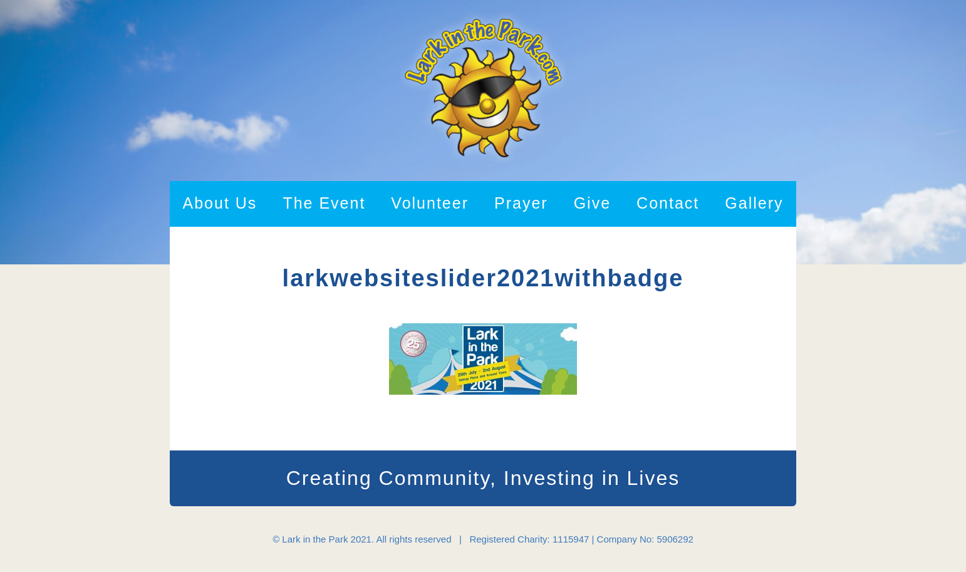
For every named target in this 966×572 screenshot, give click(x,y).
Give (592, 203)
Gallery (754, 203)
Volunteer (430, 203)
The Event (324, 203)
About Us (220, 203)
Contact (667, 203)
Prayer (521, 203)
